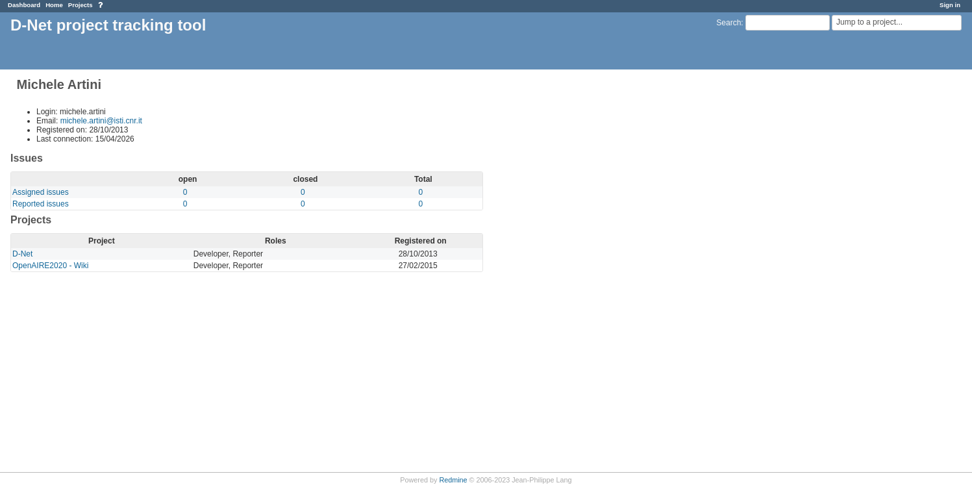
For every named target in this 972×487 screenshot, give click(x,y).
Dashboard (24, 4)
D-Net (22, 253)
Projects (80, 4)
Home (54, 4)
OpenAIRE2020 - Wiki (50, 265)
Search (728, 22)
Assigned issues (40, 192)
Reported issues (40, 203)
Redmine (453, 480)
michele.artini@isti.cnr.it (101, 120)
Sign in (950, 4)
